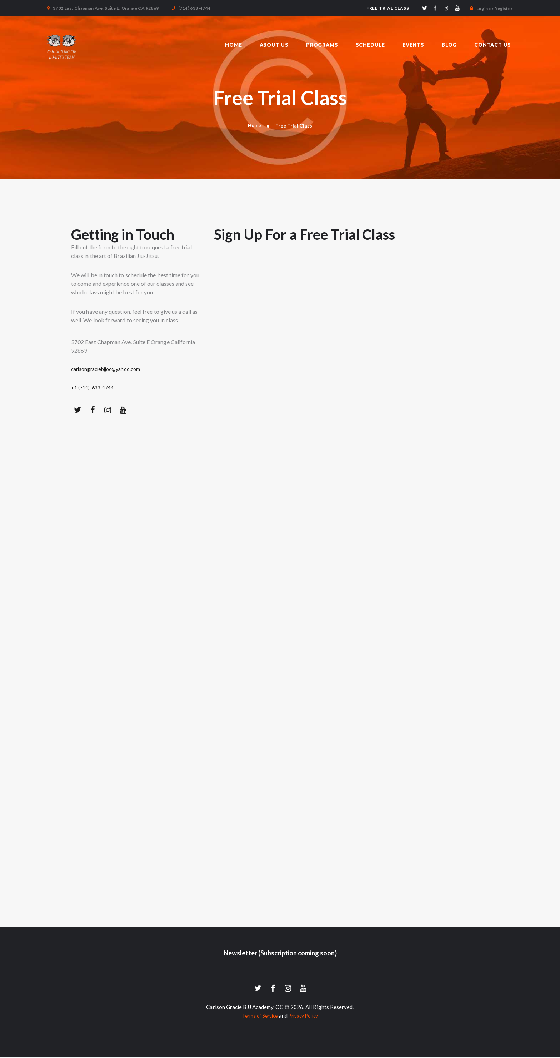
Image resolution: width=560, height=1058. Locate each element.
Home (254, 126)
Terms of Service (257, 1016)
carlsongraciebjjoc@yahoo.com (110, 369)
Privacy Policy (305, 1016)
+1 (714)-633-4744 (95, 387)
